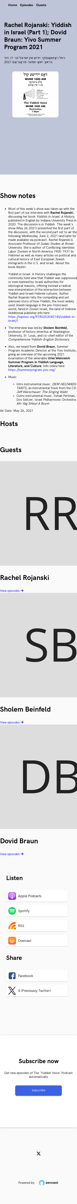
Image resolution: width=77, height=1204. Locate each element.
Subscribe (38, 1090)
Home (12, 5)
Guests (41, 5)
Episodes (26, 5)
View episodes (11, 591)
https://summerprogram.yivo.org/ (31, 370)
